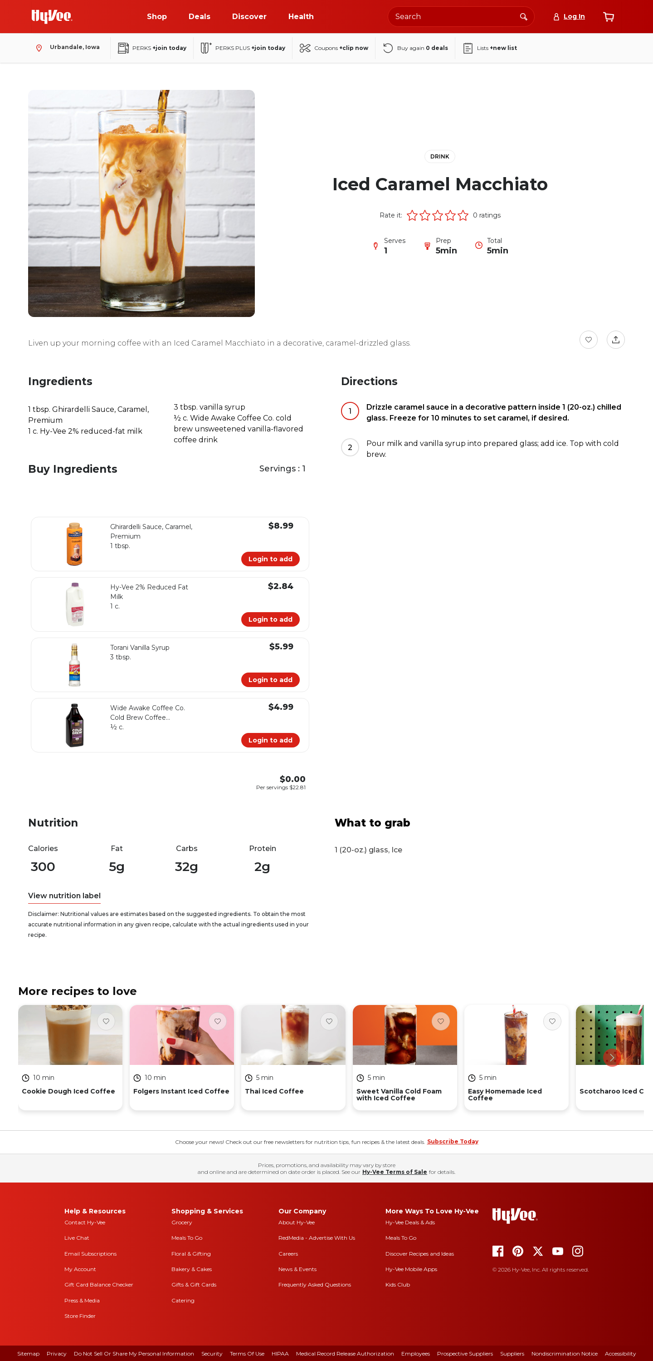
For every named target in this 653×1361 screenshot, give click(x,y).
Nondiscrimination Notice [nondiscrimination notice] (564, 1353)
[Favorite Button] (588, 339)
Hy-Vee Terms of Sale (394, 1171)
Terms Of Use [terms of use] (247, 1353)
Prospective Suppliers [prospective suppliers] (465, 1353)
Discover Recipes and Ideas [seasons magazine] (419, 1253)
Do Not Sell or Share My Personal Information (134, 1353)
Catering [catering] (183, 1300)
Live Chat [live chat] (76, 1237)
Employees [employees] (415, 1353)
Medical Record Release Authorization (345, 1353)
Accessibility (620, 1353)
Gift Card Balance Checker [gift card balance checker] (98, 1284)
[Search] (524, 16)
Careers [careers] (288, 1253)
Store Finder (80, 1315)
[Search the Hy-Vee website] (461, 16)
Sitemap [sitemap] (28, 1353)
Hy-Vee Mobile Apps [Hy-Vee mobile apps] (411, 1269)
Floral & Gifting (191, 1253)
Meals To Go (186, 1237)
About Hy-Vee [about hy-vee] (296, 1222)
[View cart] (608, 17)
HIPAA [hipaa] (280, 1353)
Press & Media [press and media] (82, 1300)
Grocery (181, 1222)
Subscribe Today (452, 1141)
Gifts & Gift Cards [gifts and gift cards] (193, 1284)
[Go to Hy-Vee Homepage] (52, 17)
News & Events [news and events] (297, 1269)
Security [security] (212, 1353)
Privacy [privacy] (57, 1353)
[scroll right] (612, 1058)
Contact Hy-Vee (84, 1222)
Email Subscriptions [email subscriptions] (90, 1253)
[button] (412, 215)
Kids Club (397, 1284)
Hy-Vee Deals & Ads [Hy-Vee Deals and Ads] (410, 1222)
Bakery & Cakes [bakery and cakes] (191, 1269)
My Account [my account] (80, 1269)
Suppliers (512, 1353)
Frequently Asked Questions (314, 1284)
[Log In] (569, 16)
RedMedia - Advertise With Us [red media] (316, 1237)
